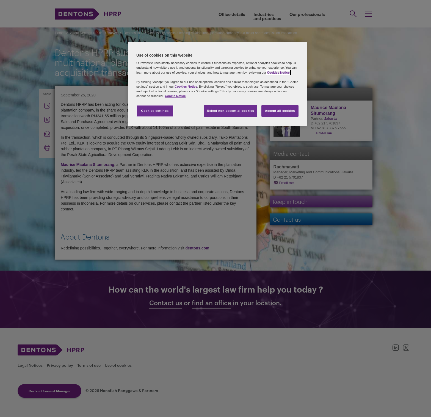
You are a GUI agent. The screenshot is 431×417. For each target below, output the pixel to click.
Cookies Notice (278, 72)
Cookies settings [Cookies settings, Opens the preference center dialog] (154, 110)
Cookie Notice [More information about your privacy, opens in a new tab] (175, 96)
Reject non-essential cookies (230, 110)
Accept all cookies (280, 110)
